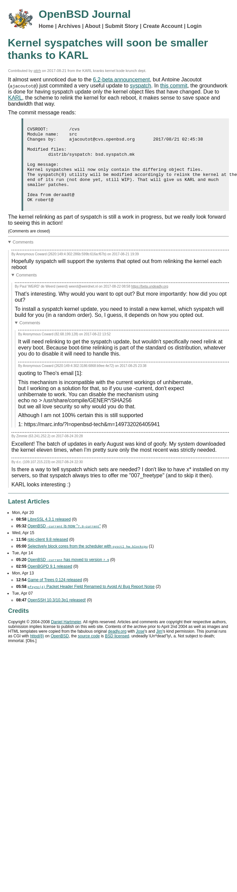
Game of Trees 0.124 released (55, 595)
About (93, 26)
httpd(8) (37, 651)
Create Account (163, 26)
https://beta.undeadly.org (149, 301)
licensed (117, 651)
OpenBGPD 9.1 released (50, 581)
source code (89, 651)
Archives (69, 26)
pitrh (37, 71)
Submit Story (122, 26)
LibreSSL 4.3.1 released (49, 534)
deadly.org (117, 646)
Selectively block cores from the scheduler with (88, 561)
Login (194, 26)
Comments (23, 257)
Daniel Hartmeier (66, 637)
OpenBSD (60, 651)
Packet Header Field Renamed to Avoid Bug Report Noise (91, 601)
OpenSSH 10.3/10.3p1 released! (57, 615)
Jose (140, 646)
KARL (15, 98)
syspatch (140, 85)
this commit (173, 85)
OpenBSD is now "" (64, 541)
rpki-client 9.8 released (48, 554)
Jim (159, 646)
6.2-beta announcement (121, 79)
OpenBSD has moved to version (68, 574)
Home (46, 26)
